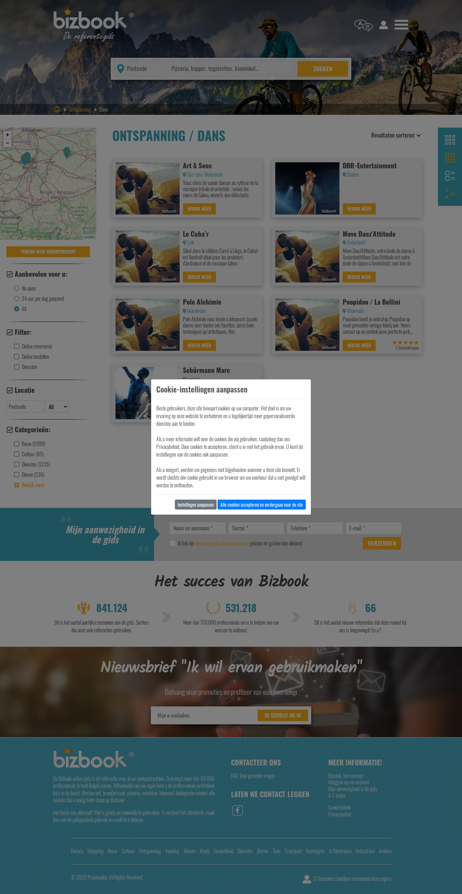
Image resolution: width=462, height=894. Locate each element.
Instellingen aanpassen (196, 504)
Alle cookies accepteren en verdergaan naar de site (261, 504)
